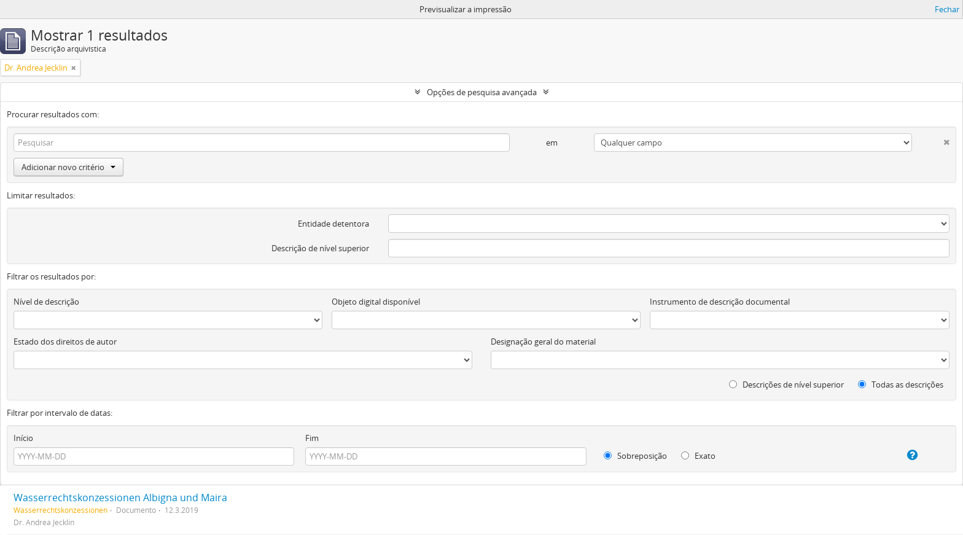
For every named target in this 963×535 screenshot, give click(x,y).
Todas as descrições (900, 384)
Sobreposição (635, 455)
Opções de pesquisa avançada (482, 92)
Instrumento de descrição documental (720, 301)
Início (23, 437)
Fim (312, 437)
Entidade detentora (333, 223)
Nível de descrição (46, 301)
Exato (698, 455)
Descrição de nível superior (320, 248)
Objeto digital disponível (376, 301)
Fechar (947, 9)
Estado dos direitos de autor (65, 341)
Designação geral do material (543, 341)
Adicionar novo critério (68, 167)
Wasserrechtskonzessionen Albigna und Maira (120, 497)
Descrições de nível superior (786, 384)
